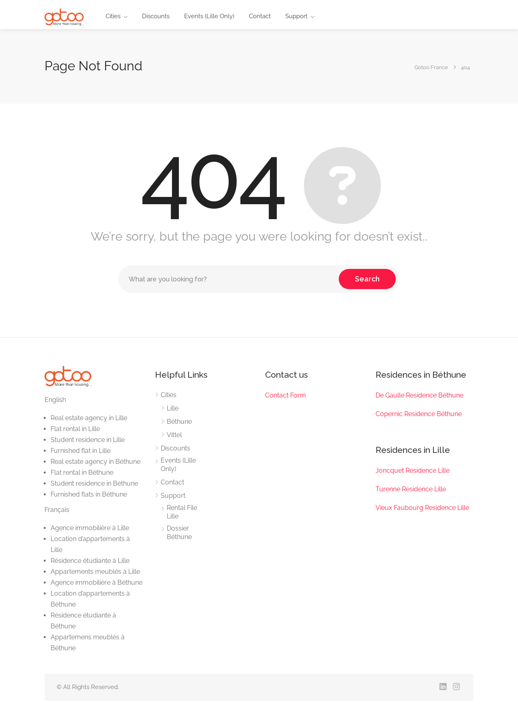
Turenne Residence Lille (411, 489)
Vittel (174, 435)
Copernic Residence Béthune (419, 414)
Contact (260, 16)
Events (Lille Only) (209, 16)
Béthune (179, 421)
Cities (113, 16)
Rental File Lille (182, 512)
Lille (172, 408)
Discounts (156, 16)
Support (296, 16)
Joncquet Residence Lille (413, 470)
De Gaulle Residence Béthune (419, 395)
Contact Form (285, 395)
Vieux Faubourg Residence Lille (422, 508)
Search (367, 279)
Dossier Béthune (179, 532)
